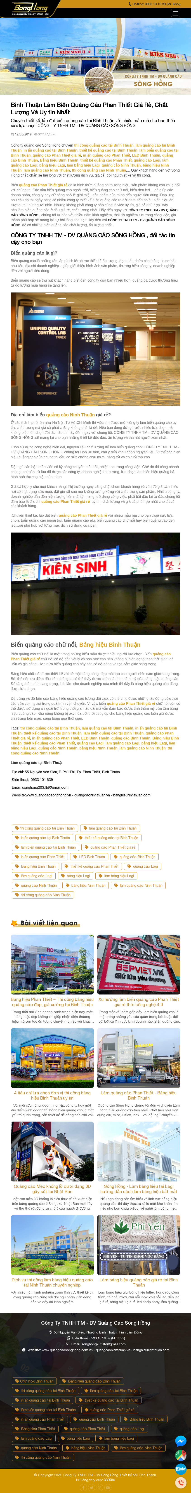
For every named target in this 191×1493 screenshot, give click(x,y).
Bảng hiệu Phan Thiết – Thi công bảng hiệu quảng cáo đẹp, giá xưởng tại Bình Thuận (52, 1002)
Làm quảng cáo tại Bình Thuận (37, 763)
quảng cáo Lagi (142, 866)
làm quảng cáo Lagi (33, 876)
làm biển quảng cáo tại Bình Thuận (45, 847)
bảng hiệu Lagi (75, 876)
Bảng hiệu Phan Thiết (35, 1429)
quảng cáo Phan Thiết (84, 1429)
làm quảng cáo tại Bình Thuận (110, 828)
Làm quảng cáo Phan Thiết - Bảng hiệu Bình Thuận (139, 1095)
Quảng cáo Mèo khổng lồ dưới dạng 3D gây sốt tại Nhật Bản (52, 1189)
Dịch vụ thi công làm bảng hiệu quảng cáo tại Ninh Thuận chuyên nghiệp (52, 1282)
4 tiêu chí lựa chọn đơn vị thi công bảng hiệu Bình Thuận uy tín (52, 1095)
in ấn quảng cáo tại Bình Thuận (42, 838)
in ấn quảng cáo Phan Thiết (39, 857)
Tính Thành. (148, 1475)
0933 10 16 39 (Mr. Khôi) (162, 4)
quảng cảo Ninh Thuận (36, 885)
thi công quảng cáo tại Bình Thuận (45, 828)
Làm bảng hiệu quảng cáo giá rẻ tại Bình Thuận (139, 1282)
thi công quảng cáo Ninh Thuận (43, 895)
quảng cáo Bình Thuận (134, 857)
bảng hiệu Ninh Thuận (85, 885)
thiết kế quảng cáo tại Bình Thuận (108, 838)
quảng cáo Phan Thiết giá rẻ (110, 847)
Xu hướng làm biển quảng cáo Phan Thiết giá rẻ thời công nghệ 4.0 (139, 1002)
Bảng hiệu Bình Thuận (35, 866)
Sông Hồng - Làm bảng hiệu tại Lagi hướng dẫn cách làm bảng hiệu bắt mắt (138, 1189)
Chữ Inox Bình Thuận (34, 1381)
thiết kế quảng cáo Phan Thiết (91, 866)
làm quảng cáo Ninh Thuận (138, 885)
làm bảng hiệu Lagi (116, 876)
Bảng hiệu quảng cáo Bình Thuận (91, 1381)
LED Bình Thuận (89, 857)
